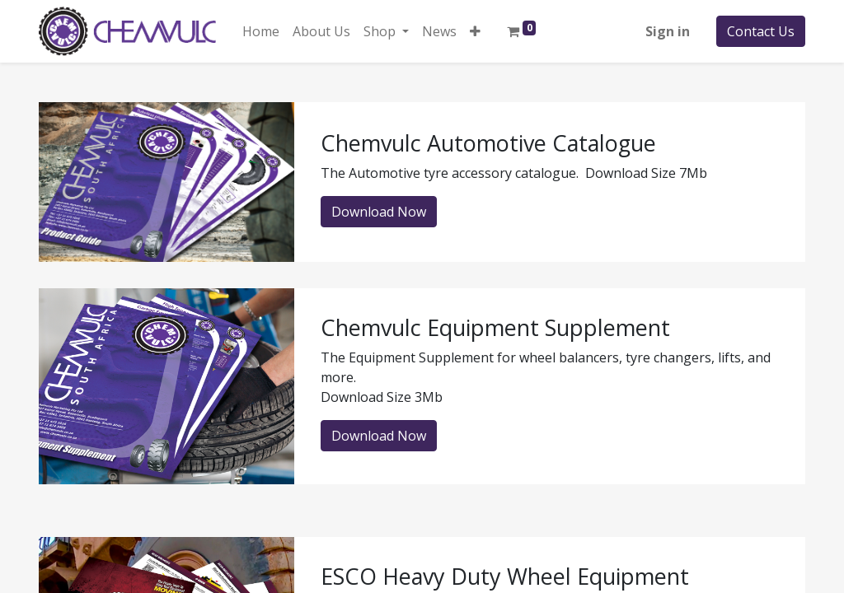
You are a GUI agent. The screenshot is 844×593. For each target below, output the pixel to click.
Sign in (667, 31)
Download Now (378, 212)
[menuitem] (261, 31)
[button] (475, 31)
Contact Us (761, 31)
